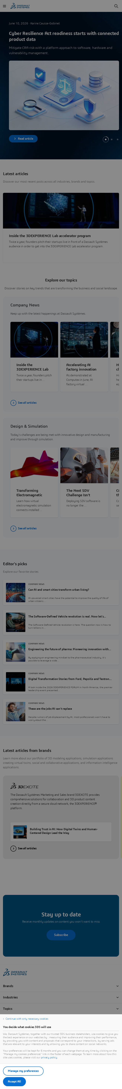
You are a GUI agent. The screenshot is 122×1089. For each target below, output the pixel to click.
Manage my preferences (23, 1070)
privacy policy (49, 1057)
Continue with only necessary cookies (27, 1019)
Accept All (14, 1081)
